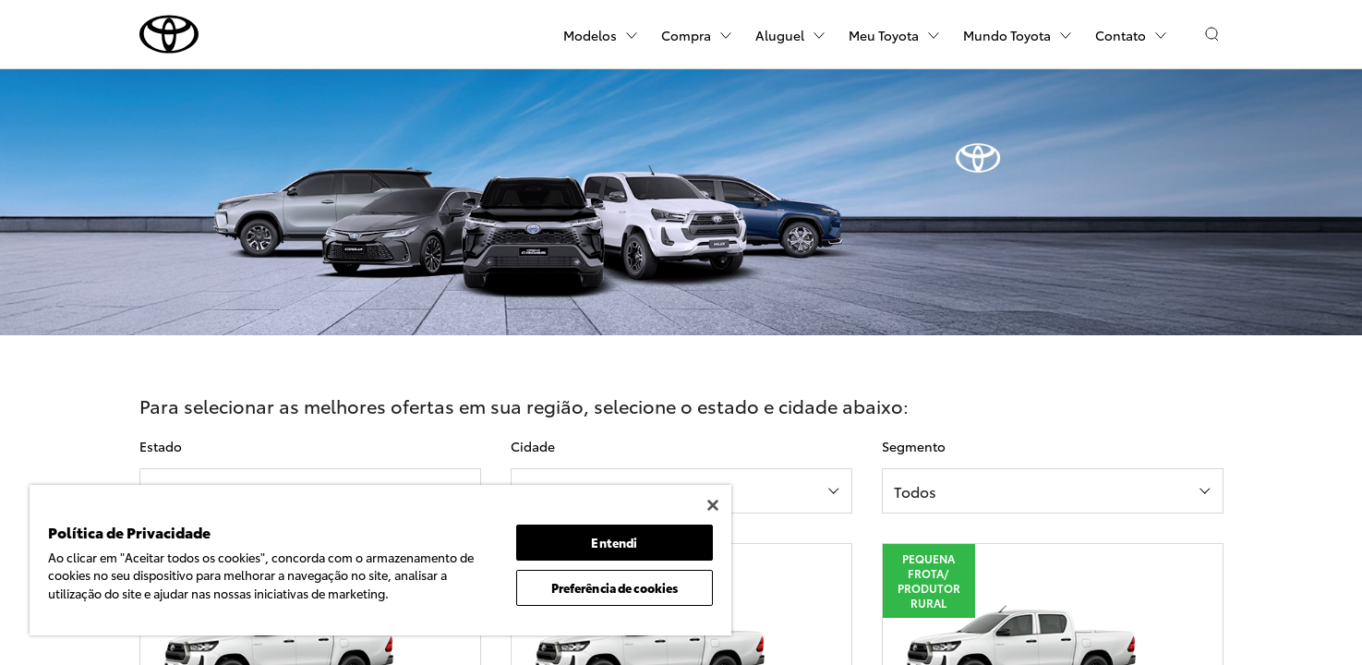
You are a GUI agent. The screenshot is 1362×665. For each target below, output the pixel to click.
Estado (160, 446)
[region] (380, 560)
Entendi (614, 542)
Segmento (914, 446)
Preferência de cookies (615, 587)
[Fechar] (712, 505)
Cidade (533, 446)
